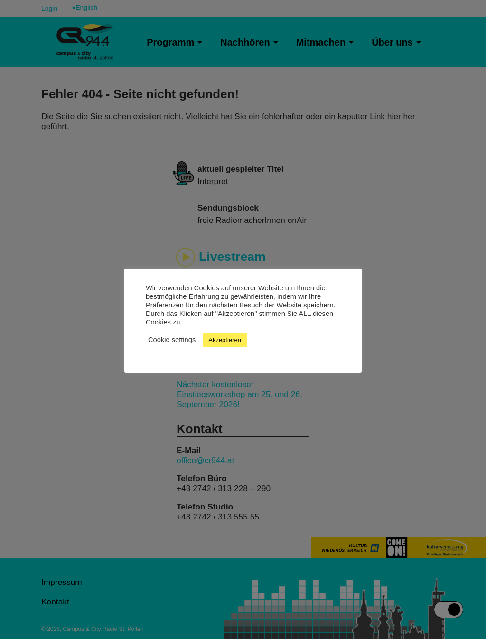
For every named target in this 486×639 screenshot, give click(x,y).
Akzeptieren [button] (224, 339)
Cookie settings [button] (172, 339)
